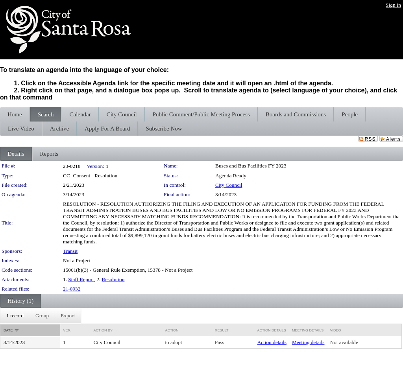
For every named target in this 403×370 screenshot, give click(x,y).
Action (171, 330)
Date (8, 330)
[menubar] (40, 316)
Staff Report (81, 279)
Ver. (67, 330)
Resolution (113, 279)
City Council (228, 185)
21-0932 (71, 289)
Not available (344, 342)
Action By (103, 330)
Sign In (393, 5)
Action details (271, 342)
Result (222, 330)
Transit (70, 251)
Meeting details (308, 342)
